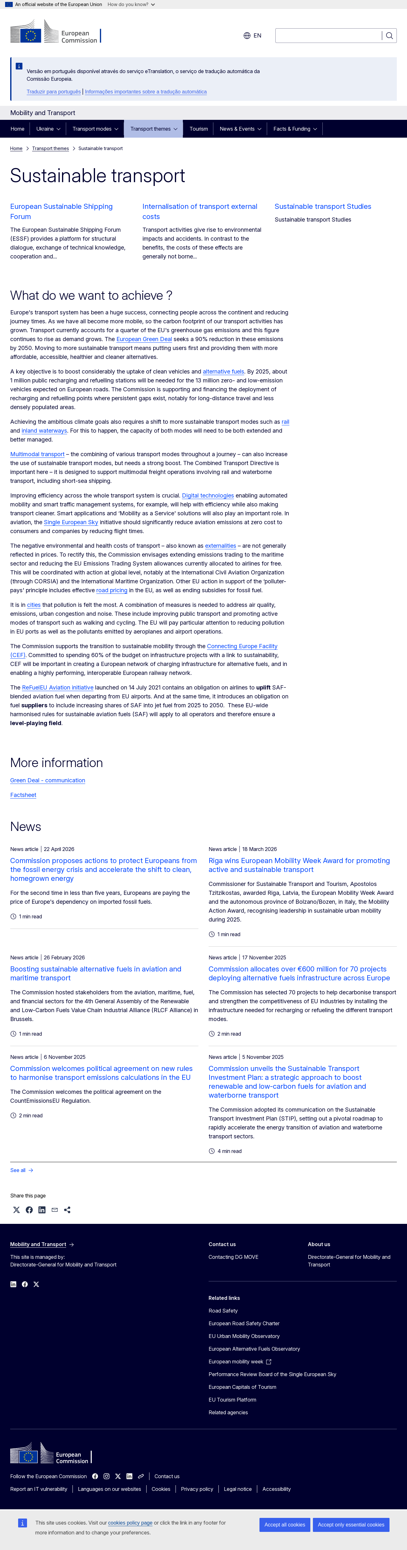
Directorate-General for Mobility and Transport (349, 1261)
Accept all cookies (285, 1524)
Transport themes (150, 129)
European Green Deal (144, 339)
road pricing (112, 590)
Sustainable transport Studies (323, 206)
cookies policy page (130, 1523)
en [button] (252, 35)
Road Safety (223, 1310)
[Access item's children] (60, 129)
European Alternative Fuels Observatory (254, 1349)
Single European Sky (71, 522)
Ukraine (45, 129)
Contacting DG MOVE (234, 1257)
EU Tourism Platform (232, 1399)
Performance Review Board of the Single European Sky (272, 1374)
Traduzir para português (54, 91)
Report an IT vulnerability (38, 1489)
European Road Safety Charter (244, 1323)
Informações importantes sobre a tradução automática (146, 91)
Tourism (199, 129)
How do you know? (131, 4)
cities (34, 604)
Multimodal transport (37, 454)
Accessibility (276, 1489)
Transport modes (92, 129)
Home (17, 129)
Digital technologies (208, 495)
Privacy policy (197, 1489)
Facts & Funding (291, 129)
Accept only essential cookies (351, 1524)
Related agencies (228, 1412)
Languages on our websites (109, 1489)
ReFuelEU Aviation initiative (57, 687)
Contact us (167, 1476)
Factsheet (23, 795)
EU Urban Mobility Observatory (244, 1336)
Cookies (161, 1489)
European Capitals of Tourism (242, 1387)
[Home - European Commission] (61, 32)
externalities (220, 545)
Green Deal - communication (47, 780)
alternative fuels (223, 371)
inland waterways (44, 430)
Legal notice (238, 1489)
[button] (16, 1210)
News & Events (237, 129)
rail (285, 421)
